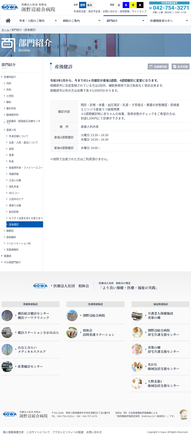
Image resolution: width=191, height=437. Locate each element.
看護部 (7, 256)
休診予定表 (94, 11)
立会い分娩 (15, 180)
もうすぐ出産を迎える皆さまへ (26, 218)
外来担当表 (80, 11)
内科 (8, 83)
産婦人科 (11, 130)
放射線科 (11, 237)
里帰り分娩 (15, 205)
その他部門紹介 (12, 262)
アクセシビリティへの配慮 (68, 432)
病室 (11, 149)
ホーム (5, 29)
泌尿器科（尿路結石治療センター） (23, 122)
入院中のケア (16, 199)
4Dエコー (14, 193)
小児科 (10, 96)
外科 (8, 89)
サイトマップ (139, 11)
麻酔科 (10, 230)
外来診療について (18, 136)
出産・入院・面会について (23, 142)
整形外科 (11, 108)
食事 (11, 155)
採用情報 (124, 11)
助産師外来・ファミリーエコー (26, 167)
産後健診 (14, 224)
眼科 (8, 102)
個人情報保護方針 (13, 432)
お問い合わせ (110, 11)
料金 (11, 161)
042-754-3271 (171, 8)
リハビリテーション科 (18, 243)
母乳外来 (14, 186)
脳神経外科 (12, 114)
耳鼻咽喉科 (12, 249)
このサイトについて (38, 432)
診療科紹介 (10, 77)
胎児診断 (14, 211)
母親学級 (14, 174)
